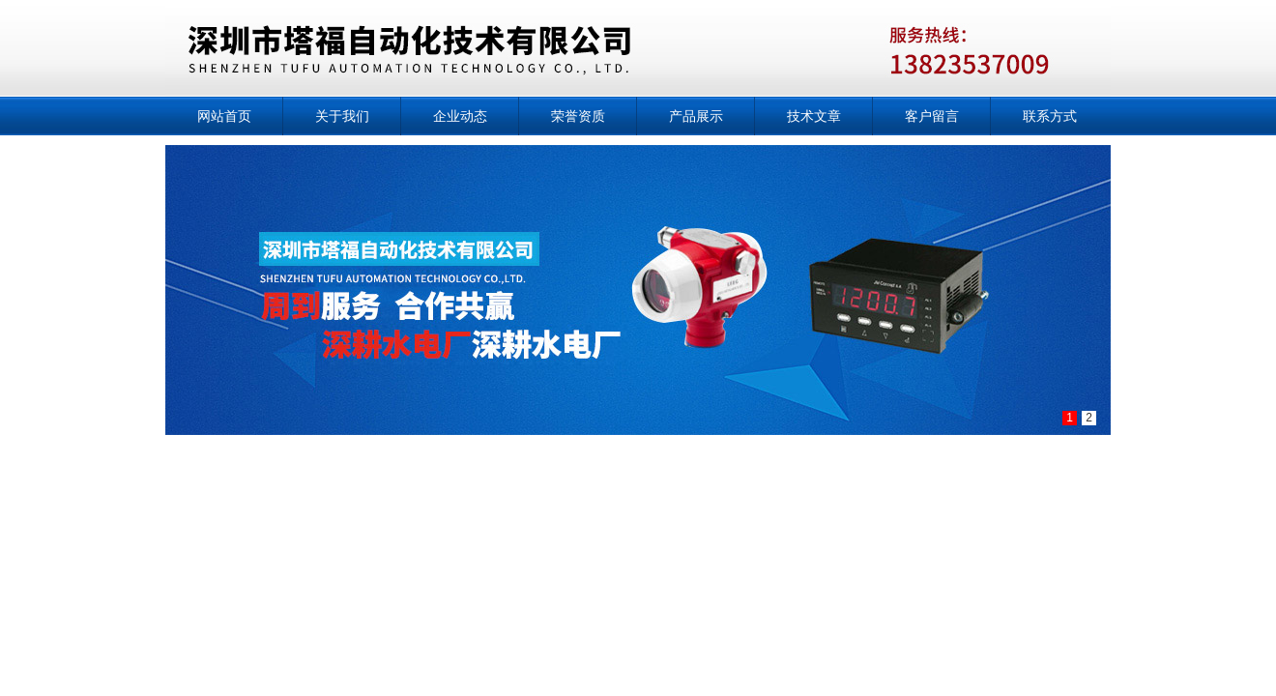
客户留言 (932, 116)
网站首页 (224, 116)
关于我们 (342, 116)
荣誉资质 (578, 116)
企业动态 (460, 116)
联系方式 (1050, 116)
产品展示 (696, 116)
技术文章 (814, 116)
